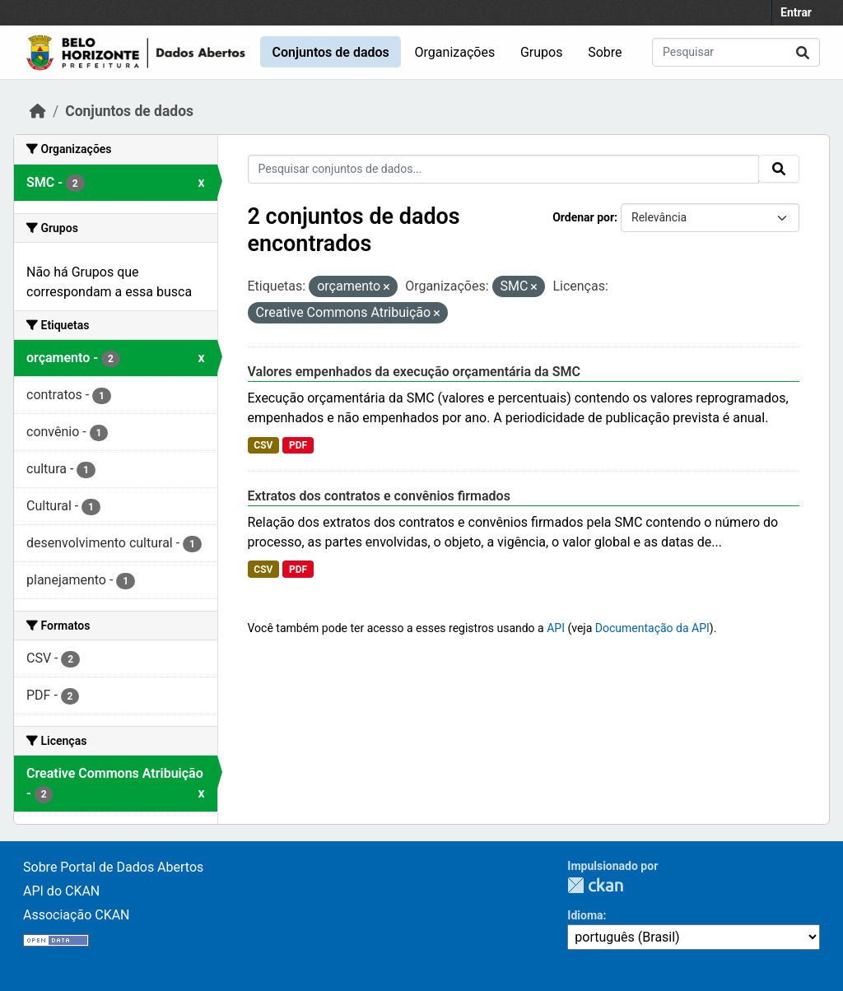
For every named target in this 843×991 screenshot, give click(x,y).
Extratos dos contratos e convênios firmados (379, 496)
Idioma (585, 915)
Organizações (455, 52)
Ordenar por (583, 217)
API (556, 628)
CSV (263, 445)
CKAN (595, 885)
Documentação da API (652, 628)
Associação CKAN (76, 915)
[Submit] (802, 52)
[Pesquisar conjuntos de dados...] (736, 52)
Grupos (541, 52)
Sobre (605, 52)
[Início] (38, 111)
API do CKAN (61, 891)
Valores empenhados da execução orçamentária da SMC (414, 371)
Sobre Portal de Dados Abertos (113, 867)
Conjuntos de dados (330, 52)
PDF (298, 445)
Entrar (796, 12)
